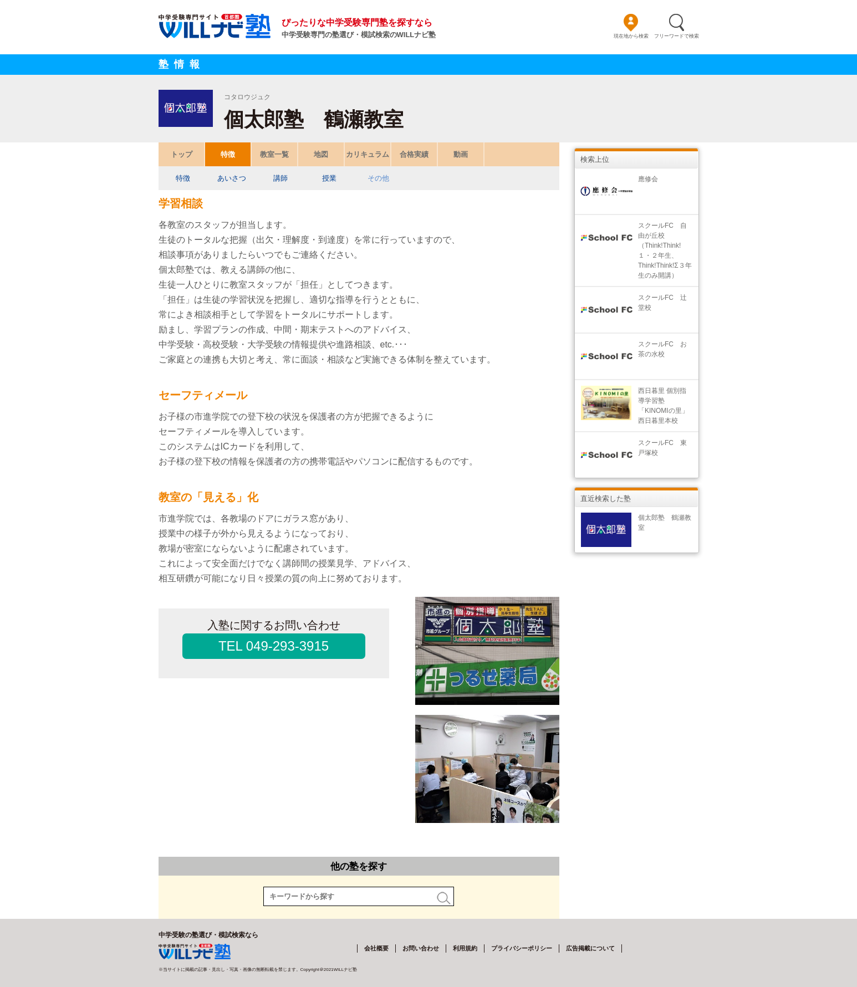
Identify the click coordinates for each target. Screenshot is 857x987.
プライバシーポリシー (521, 948)
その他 (378, 178)
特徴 (228, 154)
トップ (181, 154)
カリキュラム (367, 154)
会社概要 (376, 948)
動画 (460, 154)
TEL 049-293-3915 (273, 645)
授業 (329, 178)
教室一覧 (274, 154)
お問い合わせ (420, 948)
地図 (321, 154)
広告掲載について (590, 948)
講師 (280, 178)
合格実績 (414, 154)
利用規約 (465, 948)
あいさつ (231, 178)
